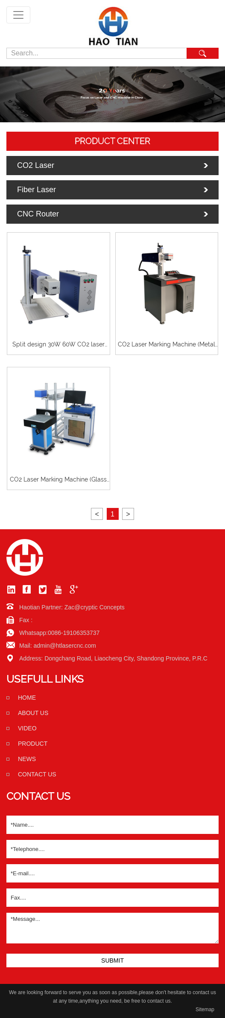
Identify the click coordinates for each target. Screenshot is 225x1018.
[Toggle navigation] (18, 14)
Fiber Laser (36, 189)
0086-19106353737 (73, 632)
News (27, 759)
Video (27, 728)
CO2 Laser (35, 165)
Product (32, 743)
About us (33, 712)
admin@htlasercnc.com (64, 645)
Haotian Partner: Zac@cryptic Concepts (72, 607)
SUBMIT (112, 960)
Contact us (37, 774)
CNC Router (38, 214)
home (27, 697)
